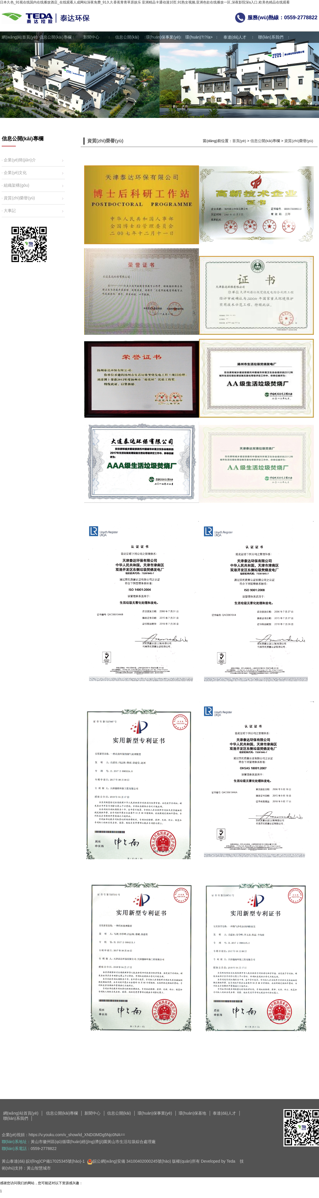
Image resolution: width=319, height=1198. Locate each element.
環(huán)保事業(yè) (163, 37)
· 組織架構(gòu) (15, 185)
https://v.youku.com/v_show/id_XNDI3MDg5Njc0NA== (77, 1134)
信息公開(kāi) (127, 37)
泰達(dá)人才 (235, 37)
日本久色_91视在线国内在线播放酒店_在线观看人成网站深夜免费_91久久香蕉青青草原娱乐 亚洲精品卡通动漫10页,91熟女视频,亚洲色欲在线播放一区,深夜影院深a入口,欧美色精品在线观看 (145, 2)
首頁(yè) (239, 141)
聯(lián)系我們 (270, 37)
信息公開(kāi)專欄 (55, 37)
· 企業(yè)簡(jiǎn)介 (19, 160)
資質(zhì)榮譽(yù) (298, 141)
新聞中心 (91, 37)
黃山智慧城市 (39, 1168)
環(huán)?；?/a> (198, 37)
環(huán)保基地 (192, 1113)
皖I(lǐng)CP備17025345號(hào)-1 (55, 1161)
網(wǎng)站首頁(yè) (19, 37)
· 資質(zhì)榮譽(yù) (18, 198)
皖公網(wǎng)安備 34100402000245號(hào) (129, 1161)
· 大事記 (9, 210)
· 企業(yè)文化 (14, 172)
